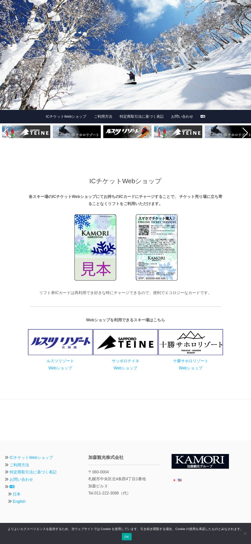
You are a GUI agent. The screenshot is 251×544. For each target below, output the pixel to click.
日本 (17, 494)
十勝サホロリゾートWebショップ (190, 361)
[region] (125, 55)
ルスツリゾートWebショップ (60, 361)
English (19, 501)
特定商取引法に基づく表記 (142, 116)
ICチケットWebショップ (66, 116)
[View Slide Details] (125, 55)
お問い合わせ (182, 116)
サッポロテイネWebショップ (125, 361)
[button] (5, 133)
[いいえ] (244, 533)
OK (126, 537)
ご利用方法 (103, 116)
